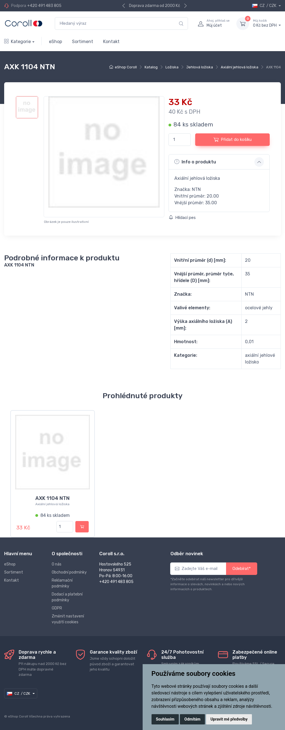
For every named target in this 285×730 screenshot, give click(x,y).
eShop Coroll (126, 67)
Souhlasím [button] (165, 719)
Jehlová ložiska (199, 67)
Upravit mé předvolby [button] (228, 719)
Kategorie (17, 41)
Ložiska (172, 67)
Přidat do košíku (233, 139)
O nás (56, 564)
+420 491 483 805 (44, 5)
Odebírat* (241, 568)
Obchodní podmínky (69, 572)
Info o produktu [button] (195, 162)
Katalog (151, 67)
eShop (55, 41)
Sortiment (82, 41)
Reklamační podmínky (62, 583)
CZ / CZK (264, 5)
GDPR (57, 608)
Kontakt (111, 41)
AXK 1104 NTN (52, 498)
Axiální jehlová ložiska (239, 67)
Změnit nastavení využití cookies (68, 619)
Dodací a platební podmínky (67, 597)
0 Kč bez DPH (267, 23)
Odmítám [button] (192, 719)
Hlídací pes (182, 217)
